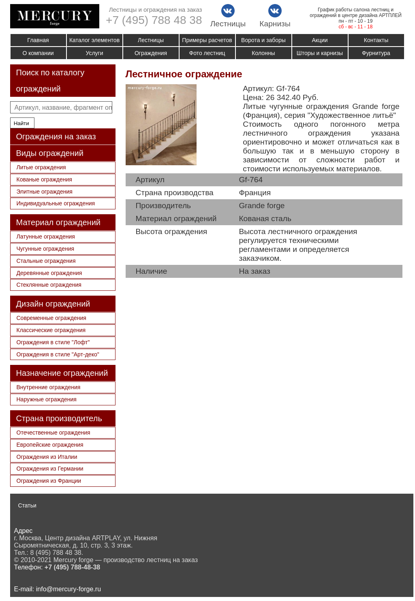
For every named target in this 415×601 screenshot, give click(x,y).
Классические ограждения (51, 330)
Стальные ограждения (46, 261)
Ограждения (151, 53)
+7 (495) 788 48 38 (154, 20)
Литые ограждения (41, 167)
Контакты (376, 40)
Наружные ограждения (47, 399)
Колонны (263, 53)
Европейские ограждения (50, 444)
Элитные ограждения (45, 191)
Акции (319, 40)
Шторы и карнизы (320, 53)
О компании (37, 53)
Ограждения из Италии (47, 457)
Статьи (27, 505)
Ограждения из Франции (49, 480)
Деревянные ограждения (49, 273)
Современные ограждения (51, 318)
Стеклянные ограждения (49, 284)
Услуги (94, 53)
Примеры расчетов (207, 40)
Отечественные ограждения (53, 432)
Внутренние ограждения (49, 387)
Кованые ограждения (44, 179)
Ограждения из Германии (50, 468)
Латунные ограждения (46, 236)
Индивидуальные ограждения (56, 203)
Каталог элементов (94, 40)
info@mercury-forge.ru (68, 589)
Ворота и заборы (263, 40)
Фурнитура (376, 53)
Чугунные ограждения (46, 248)
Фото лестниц (207, 53)
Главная (38, 40)
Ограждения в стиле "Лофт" (53, 342)
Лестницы (151, 40)
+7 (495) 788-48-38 (72, 567)
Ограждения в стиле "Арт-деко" (58, 354)
